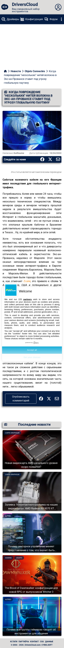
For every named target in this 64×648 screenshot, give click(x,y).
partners (27, 299)
